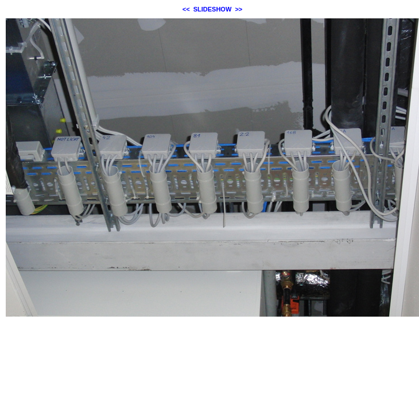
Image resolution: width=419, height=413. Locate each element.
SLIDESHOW (212, 9)
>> (238, 9)
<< (186, 9)
